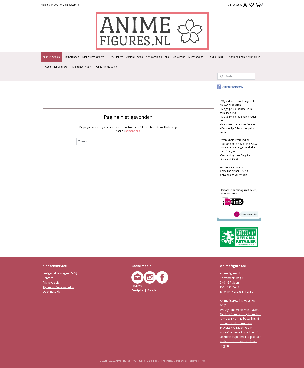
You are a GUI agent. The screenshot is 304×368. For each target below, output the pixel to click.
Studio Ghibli (216, 57)
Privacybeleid (51, 282)
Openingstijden (52, 291)
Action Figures (134, 57)
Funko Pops (178, 57)
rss (203, 360)
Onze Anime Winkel (107, 66)
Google (152, 290)
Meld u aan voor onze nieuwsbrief (60, 4)
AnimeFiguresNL (230, 86)
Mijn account (238, 4)
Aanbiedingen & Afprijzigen (244, 57)
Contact (48, 278)
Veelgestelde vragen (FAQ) (60, 273)
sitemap (194, 360)
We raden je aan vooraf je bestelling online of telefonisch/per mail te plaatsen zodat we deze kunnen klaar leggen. (240, 337)
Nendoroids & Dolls (157, 57)
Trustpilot (137, 290)
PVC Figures (116, 57)
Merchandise (195, 57)
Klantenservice (82, 66)
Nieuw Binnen (71, 57)
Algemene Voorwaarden (58, 287)
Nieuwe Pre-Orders (93, 57)
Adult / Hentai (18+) (56, 66)
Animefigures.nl (51, 57)
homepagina (132, 131)
